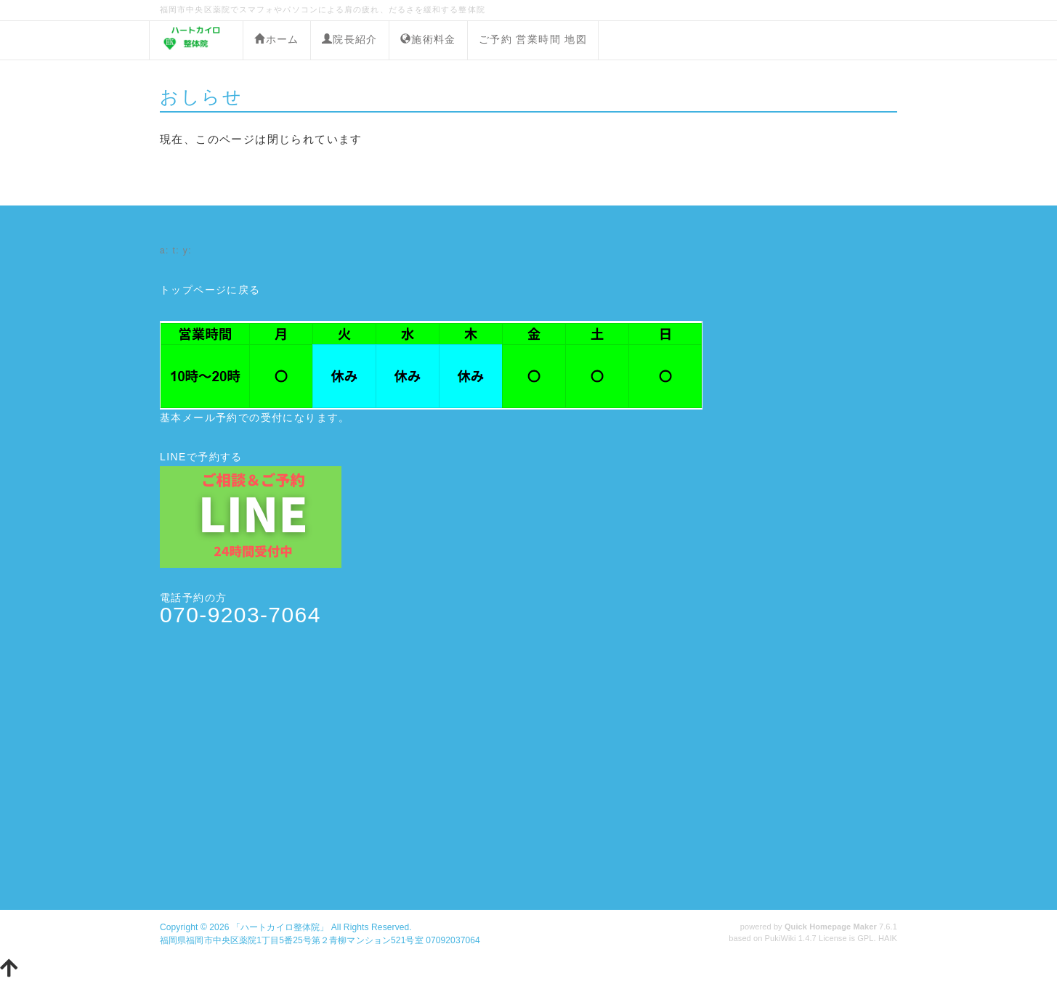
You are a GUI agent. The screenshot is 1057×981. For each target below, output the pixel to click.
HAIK (887, 938)
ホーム (276, 39)
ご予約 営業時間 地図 (533, 39)
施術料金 (428, 39)
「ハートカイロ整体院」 (280, 927)
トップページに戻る (210, 290)
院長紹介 (350, 39)
